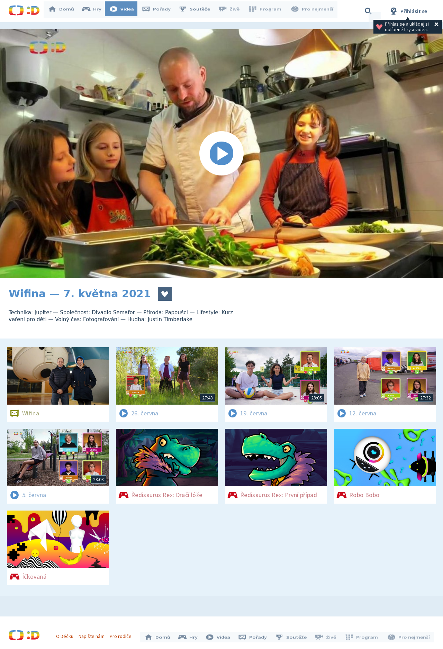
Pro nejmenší (312, 11)
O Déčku (66, 634)
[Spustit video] (221, 153)
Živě (232, 11)
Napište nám (93, 634)
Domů (64, 11)
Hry (95, 11)
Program (267, 11)
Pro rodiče (122, 634)
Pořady (159, 11)
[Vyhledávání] (368, 11)
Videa (125, 11)
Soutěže (197, 11)
